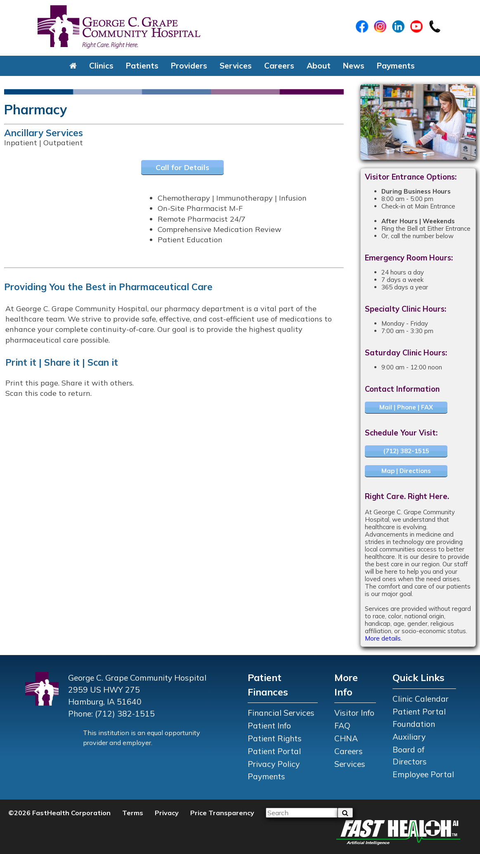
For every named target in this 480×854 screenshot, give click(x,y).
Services (236, 66)
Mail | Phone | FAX (406, 407)
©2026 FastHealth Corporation (59, 813)
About (319, 66)
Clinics (101, 66)
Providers (189, 66)
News (353, 66)
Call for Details (182, 167)
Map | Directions (406, 471)
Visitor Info (354, 713)
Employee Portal (423, 774)
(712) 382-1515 (406, 451)
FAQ (342, 726)
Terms (132, 813)
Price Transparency (222, 813)
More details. (383, 638)
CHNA (346, 738)
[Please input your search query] (302, 813)
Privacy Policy (274, 764)
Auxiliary (409, 737)
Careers (279, 66)
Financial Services (281, 713)
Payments (396, 66)
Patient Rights (275, 738)
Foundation (414, 724)
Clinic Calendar (421, 699)
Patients (142, 66)
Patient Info (269, 726)
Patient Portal (274, 751)
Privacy (167, 813)
